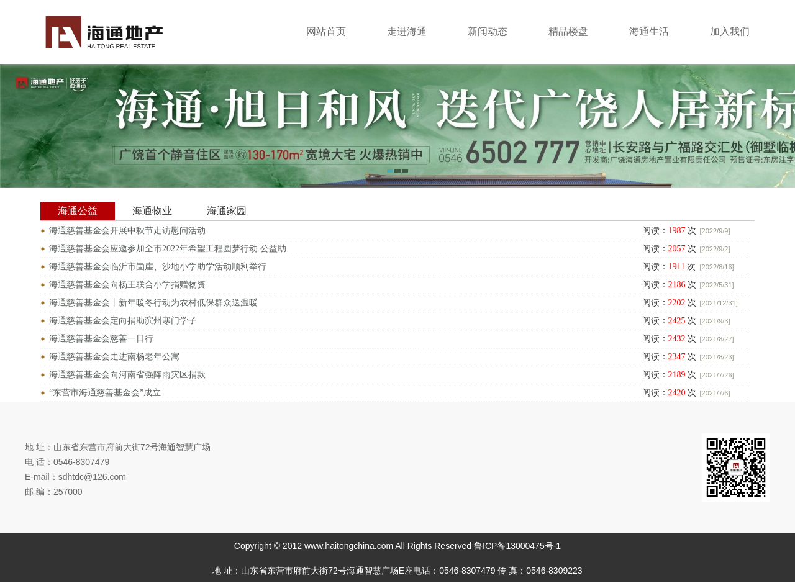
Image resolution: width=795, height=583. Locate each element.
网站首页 (326, 31)
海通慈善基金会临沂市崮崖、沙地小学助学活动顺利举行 (157, 266)
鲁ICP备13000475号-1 (517, 546)
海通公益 (78, 211)
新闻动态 (487, 31)
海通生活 (649, 31)
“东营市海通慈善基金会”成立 (105, 392)
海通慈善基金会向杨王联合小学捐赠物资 (127, 284)
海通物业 (152, 211)
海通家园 (227, 211)
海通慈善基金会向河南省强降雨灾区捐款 (127, 374)
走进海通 (407, 31)
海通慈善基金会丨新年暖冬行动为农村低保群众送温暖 (153, 302)
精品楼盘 (568, 31)
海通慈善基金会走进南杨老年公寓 (114, 356)
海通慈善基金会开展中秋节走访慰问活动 (127, 230)
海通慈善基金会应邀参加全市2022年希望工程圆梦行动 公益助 (167, 248)
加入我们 (730, 31)
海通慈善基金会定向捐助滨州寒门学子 (123, 320)
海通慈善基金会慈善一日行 (101, 338)
